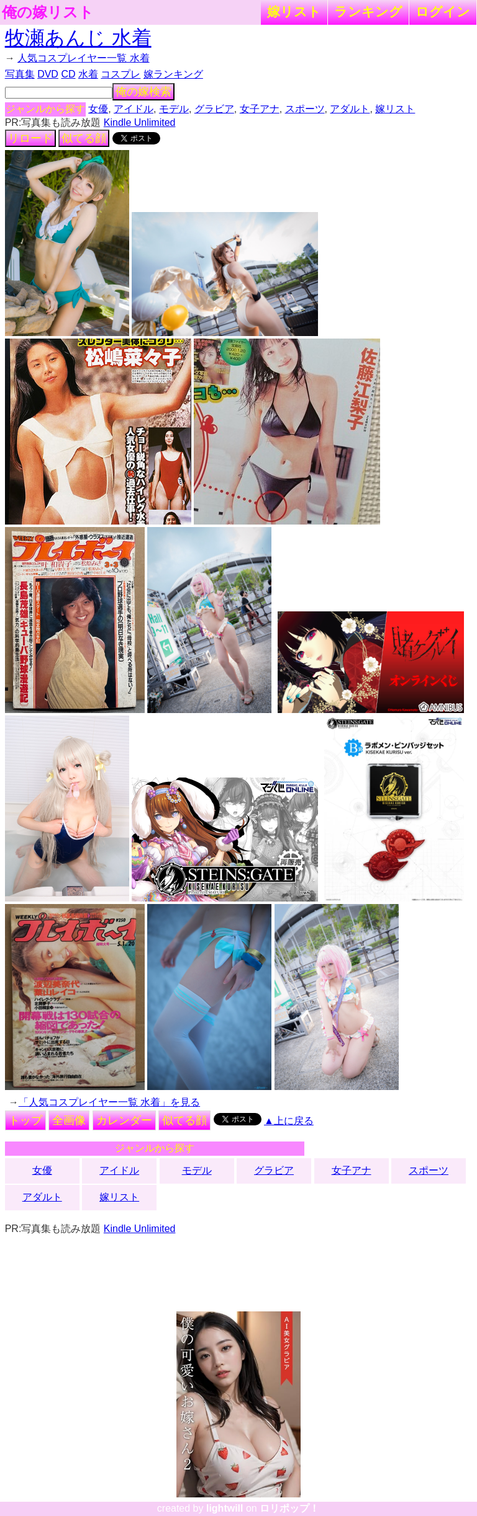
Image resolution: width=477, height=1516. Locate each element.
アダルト (350, 109)
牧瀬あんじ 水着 (78, 38)
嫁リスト (294, 11)
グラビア (214, 109)
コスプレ (120, 74)
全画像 (69, 1120)
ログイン (443, 11)
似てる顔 (83, 138)
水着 (88, 74)
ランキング (368, 11)
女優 (98, 109)
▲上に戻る (289, 1120)
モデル (174, 109)
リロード (30, 138)
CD (68, 74)
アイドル (133, 109)
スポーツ (305, 109)
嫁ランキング (173, 74)
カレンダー (124, 1120)
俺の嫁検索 (143, 92)
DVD (47, 74)
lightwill (224, 1508)
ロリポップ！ (289, 1508)
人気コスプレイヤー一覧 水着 (83, 58)
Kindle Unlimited (140, 122)
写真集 (20, 74)
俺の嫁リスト (48, 12)
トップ (25, 1120)
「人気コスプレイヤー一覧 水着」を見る (109, 1102)
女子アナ (259, 109)
